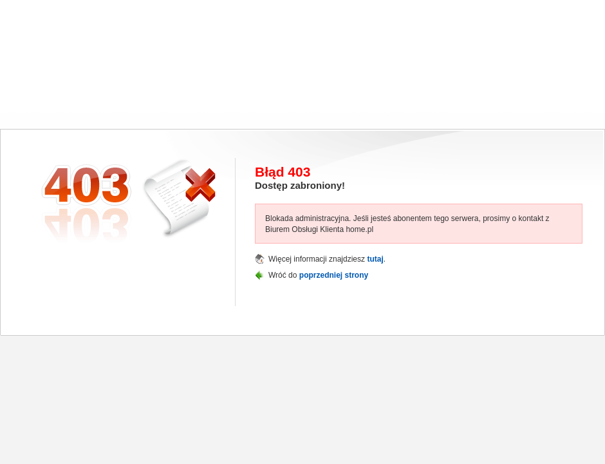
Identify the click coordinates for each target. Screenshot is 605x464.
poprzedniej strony (333, 275)
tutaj (375, 259)
